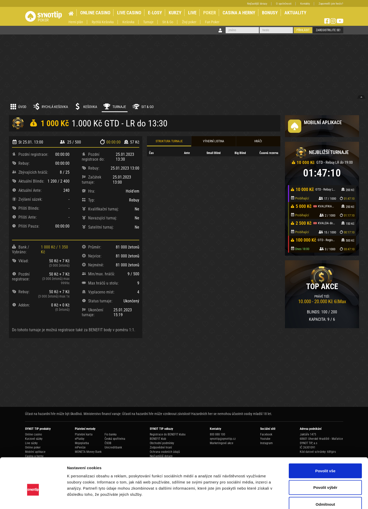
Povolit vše (325, 442)
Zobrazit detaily (270, 499)
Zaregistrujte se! (328, 30)
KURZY (175, 12)
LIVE (192, 12)
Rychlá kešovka (50, 106)
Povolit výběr (325, 459)
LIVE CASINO (129, 12)
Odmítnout (325, 475)
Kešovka (128, 22)
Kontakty (305, 3)
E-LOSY (155, 12)
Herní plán (75, 22)
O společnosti (284, 3)
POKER (209, 12)
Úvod (18, 106)
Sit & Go (167, 22)
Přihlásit (302, 30)
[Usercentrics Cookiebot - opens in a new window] (33, 499)
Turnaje (148, 22)
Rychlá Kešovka (103, 22)
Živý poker (189, 22)
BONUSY (270, 12)
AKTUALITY (295, 12)
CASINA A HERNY (239, 12)
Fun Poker (212, 22)
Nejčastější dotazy (257, 3)
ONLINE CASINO (95, 12)
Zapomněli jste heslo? (331, 3)
